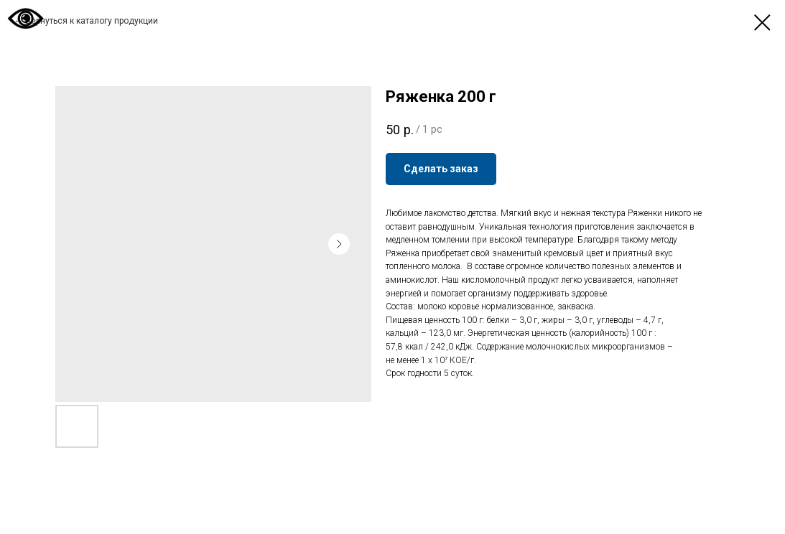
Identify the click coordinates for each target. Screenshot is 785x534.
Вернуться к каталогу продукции (91, 21)
